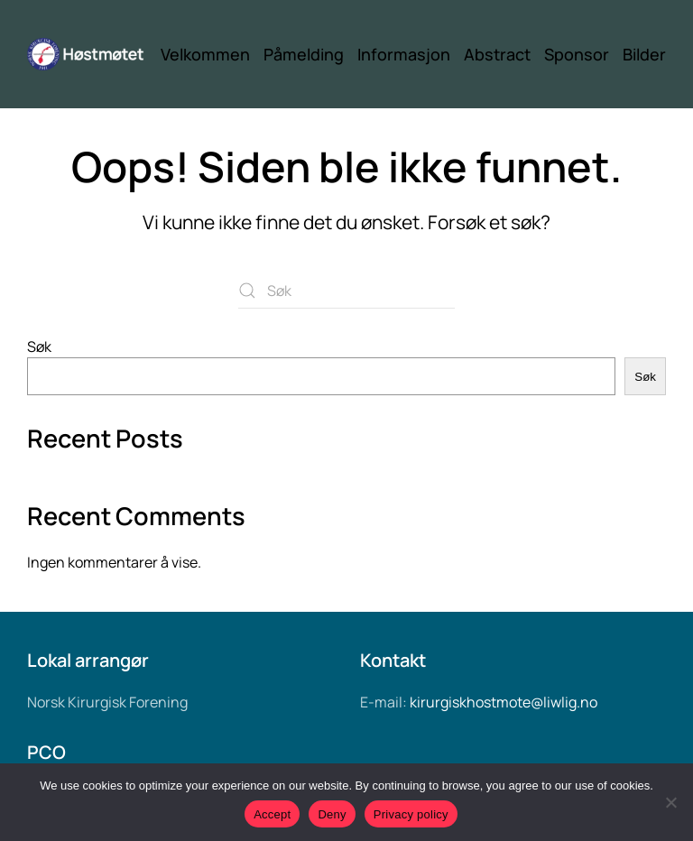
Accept (272, 814)
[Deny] (670, 802)
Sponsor (576, 54)
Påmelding (303, 54)
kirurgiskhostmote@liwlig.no (503, 702)
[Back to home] (94, 54)
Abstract (497, 54)
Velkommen (205, 54)
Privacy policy (411, 814)
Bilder (644, 54)
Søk (39, 346)
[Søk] (346, 291)
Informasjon (403, 54)
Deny (332, 814)
